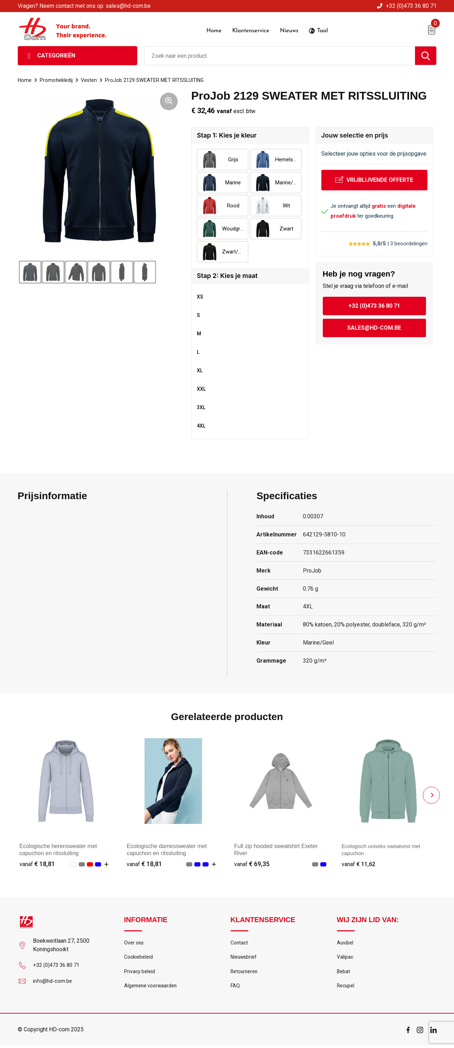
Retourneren (245, 973)
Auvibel (345, 942)
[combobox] (279, 55)
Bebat (343, 973)
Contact (240, 942)
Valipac (345, 957)
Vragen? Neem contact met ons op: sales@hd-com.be (84, 5)
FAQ (235, 988)
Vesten (89, 79)
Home (25, 79)
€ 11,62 (359, 863)
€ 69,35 (252, 863)
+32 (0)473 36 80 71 (411, 5)
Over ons (134, 942)
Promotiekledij (56, 79)
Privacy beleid (140, 973)
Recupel (346, 988)
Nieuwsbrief (244, 957)
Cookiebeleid (139, 957)
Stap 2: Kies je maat (227, 275)
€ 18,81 (37, 863)
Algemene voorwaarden (151, 988)
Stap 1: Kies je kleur (226, 134)
